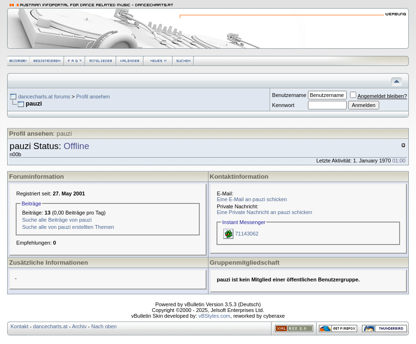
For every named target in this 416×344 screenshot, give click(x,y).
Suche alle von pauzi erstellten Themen (68, 227)
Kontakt (19, 326)
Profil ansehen (92, 96)
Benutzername (289, 95)
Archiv (79, 326)
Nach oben (104, 326)
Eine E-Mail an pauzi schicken (252, 199)
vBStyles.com (214, 316)
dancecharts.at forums (44, 96)
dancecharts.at (50, 326)
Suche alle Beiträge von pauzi (57, 220)
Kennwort (283, 105)
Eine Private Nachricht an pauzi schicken (264, 212)
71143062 (247, 233)
